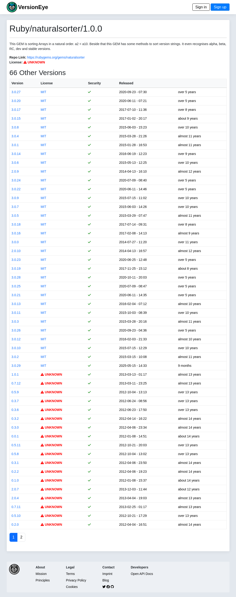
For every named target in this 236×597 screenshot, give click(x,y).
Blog (105, 580)
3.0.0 (15, 242)
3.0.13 (16, 304)
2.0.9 (15, 171)
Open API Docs (142, 574)
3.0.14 (16, 154)
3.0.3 (15, 321)
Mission (41, 574)
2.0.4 (15, 498)
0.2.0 (15, 524)
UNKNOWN (34, 62)
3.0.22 (16, 189)
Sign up (220, 7)
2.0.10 (16, 251)
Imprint (107, 574)
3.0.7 (15, 207)
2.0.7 (15, 489)
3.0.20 (16, 101)
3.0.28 (16, 277)
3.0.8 (15, 127)
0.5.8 (15, 454)
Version (17, 83)
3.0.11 (16, 313)
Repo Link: (18, 57)
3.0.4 (15, 136)
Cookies (72, 587)
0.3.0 (15, 427)
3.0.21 (16, 295)
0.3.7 (15, 401)
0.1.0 (15, 480)
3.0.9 (15, 198)
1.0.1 (15, 374)
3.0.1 (15, 145)
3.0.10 (16, 348)
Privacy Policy (76, 580)
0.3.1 (15, 463)
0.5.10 (16, 516)
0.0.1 (15, 436)
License (47, 83)
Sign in (201, 7)
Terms (70, 574)
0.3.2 (15, 418)
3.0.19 (16, 268)
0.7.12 (16, 383)
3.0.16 (16, 233)
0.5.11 (16, 445)
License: (16, 62)
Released (126, 83)
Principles (43, 580)
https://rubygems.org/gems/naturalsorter (56, 57)
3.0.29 (16, 365)
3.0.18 (16, 224)
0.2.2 (15, 471)
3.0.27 (16, 92)
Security (94, 83)
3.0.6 (15, 162)
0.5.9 (15, 392)
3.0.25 (16, 286)
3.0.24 (16, 180)
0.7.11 (16, 507)
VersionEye (33, 7)
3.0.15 (16, 118)
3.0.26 (16, 330)
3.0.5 (15, 215)
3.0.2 (15, 357)
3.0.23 (16, 260)
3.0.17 (16, 110)
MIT (43, 92)
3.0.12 (16, 339)
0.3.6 (15, 410)
